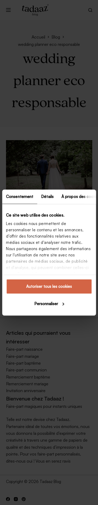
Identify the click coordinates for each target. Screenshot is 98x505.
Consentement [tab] (19, 196)
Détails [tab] (47, 196)
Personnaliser (49, 303)
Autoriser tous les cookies (49, 286)
